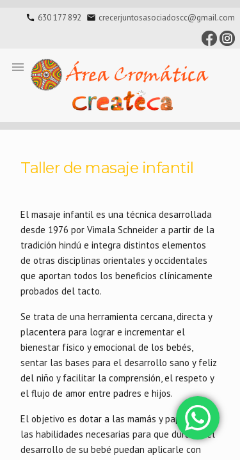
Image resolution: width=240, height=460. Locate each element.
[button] (18, 66)
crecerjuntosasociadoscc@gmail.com (167, 17)
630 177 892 (59, 17)
